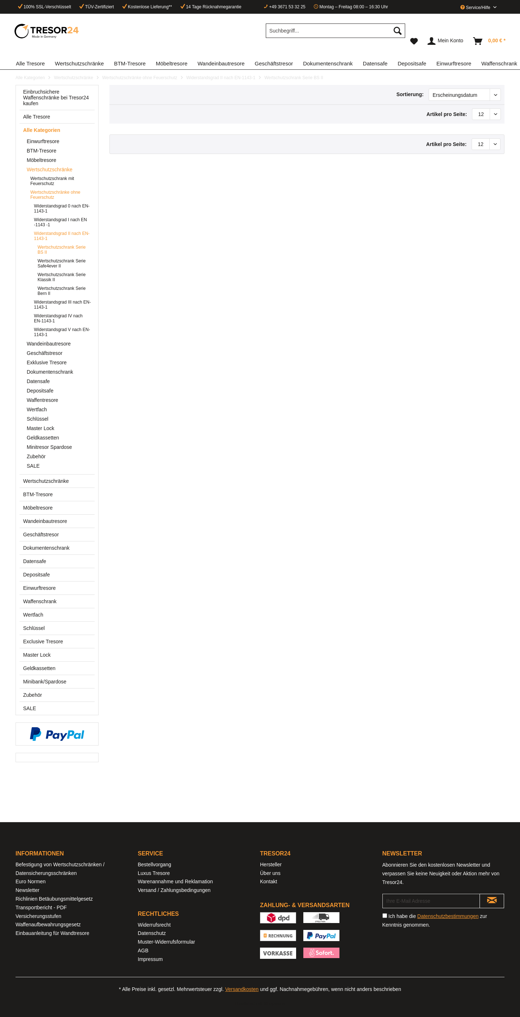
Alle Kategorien (41, 130)
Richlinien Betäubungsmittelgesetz (54, 899)
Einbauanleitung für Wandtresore (52, 933)
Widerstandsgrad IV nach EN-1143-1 (58, 318)
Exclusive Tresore (43, 641)
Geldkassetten (43, 438)
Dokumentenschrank (50, 372)
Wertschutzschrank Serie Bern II (62, 291)
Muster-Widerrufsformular (166, 942)
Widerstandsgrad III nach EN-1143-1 (62, 305)
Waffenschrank (40, 601)
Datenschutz (152, 933)
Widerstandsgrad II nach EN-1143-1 (62, 236)
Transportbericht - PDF (41, 907)
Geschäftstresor (44, 353)
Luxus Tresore (154, 873)
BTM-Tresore (41, 151)
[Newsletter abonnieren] (492, 901)
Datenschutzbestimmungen (448, 916)
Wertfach (37, 409)
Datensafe (38, 381)
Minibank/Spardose (44, 682)
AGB (143, 950)
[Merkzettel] (414, 41)
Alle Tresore (36, 117)
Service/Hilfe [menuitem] (475, 7)
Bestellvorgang (155, 864)
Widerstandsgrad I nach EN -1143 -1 (60, 222)
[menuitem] (335, 33)
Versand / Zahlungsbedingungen (174, 890)
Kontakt (268, 881)
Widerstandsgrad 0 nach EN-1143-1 (62, 208)
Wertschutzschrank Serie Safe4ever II (62, 263)
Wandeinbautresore (49, 344)
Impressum (150, 959)
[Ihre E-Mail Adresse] (431, 901)
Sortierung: (410, 94)
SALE (33, 466)
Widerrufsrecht (154, 925)
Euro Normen (31, 881)
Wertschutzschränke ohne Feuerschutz (55, 195)
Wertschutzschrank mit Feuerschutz (52, 181)
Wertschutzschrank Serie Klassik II (62, 277)
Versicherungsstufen (38, 916)
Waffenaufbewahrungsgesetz (48, 924)
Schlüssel (37, 419)
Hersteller (271, 864)
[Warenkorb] (489, 41)
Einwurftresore (43, 141)
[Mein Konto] (446, 41)
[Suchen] (397, 30)
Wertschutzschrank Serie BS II (62, 250)
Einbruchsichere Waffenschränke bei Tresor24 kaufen (56, 97)
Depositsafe (40, 391)
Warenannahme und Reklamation (175, 881)
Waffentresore (42, 400)
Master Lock (40, 428)
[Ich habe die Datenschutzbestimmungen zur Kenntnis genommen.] (384, 915)
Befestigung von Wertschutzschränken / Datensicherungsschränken (60, 869)
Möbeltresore (41, 160)
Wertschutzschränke (50, 169)
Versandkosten (242, 989)
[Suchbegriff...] (335, 30)
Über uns (270, 873)
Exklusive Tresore (46, 362)
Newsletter (27, 890)
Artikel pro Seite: (446, 114)
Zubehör (36, 456)
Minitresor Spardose (49, 447)
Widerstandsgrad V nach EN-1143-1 (62, 332)
